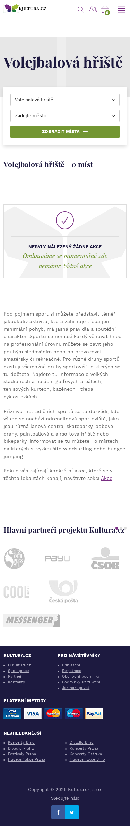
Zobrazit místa (65, 131)
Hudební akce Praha (26, 759)
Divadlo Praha (21, 748)
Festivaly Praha (22, 754)
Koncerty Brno (21, 742)
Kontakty (16, 682)
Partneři (15, 676)
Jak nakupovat (75, 688)
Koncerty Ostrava (86, 754)
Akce (106, 478)
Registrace (71, 671)
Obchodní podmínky (81, 676)
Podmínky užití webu (82, 682)
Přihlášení (71, 665)
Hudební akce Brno (87, 759)
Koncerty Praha (84, 748)
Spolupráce (18, 671)
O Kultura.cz (19, 665)
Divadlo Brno (82, 742)
